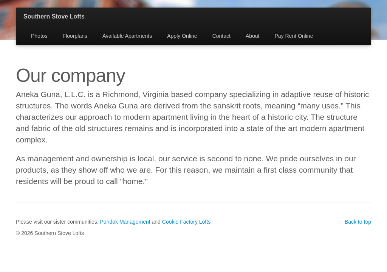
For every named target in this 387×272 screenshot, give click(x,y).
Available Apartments (127, 36)
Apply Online (182, 36)
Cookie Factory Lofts (186, 222)
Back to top (358, 222)
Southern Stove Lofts (54, 16)
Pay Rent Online (293, 36)
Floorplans (75, 36)
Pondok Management (125, 222)
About (253, 36)
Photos (39, 36)
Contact (221, 36)
